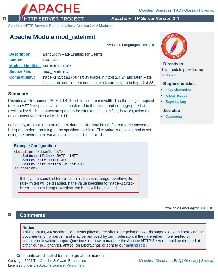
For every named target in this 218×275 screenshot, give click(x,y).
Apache (14, 26)
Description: (20, 54)
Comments (174, 116)
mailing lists (135, 245)
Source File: (20, 71)
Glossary (191, 10)
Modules (146, 10)
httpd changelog (178, 89)
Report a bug (175, 101)
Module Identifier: (25, 66)
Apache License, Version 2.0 (61, 265)
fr (153, 45)
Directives (163, 10)
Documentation (61, 26)
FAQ (177, 10)
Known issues (176, 95)
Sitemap (207, 10)
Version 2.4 (86, 26)
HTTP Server (34, 26)
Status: (15, 60)
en (145, 45)
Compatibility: (22, 77)
